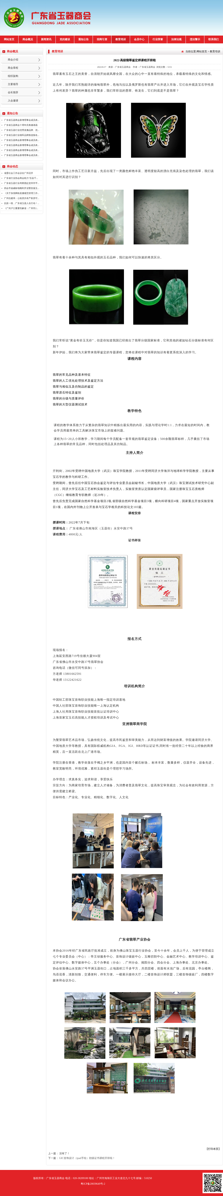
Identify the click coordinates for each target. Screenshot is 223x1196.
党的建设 (65, 39)
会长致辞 (13, 92)
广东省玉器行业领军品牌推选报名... (21, 135)
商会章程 (13, 67)
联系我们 (213, 39)
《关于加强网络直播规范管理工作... (21, 193)
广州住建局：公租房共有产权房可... (21, 198)
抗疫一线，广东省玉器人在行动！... (21, 203)
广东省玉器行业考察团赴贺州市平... (21, 183)
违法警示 (195, 39)
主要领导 (13, 84)
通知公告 (83, 39)
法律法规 (176, 39)
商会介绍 (13, 59)
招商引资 (102, 39)
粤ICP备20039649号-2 (93, 1183)
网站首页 (9, 39)
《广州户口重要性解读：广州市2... (21, 208)
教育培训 (120, 39)
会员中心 (139, 39)
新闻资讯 (46, 39)
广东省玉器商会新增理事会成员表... (21, 120)
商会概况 (27, 39)
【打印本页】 (213, 1149)
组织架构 (13, 76)
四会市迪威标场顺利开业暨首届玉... (21, 188)
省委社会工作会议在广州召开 (18, 173)
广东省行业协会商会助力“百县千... (21, 178)
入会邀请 (13, 100)
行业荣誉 (158, 39)
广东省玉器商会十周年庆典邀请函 (21, 125)
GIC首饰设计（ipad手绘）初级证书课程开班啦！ (87, 1158)
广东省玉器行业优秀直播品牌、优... (21, 130)
